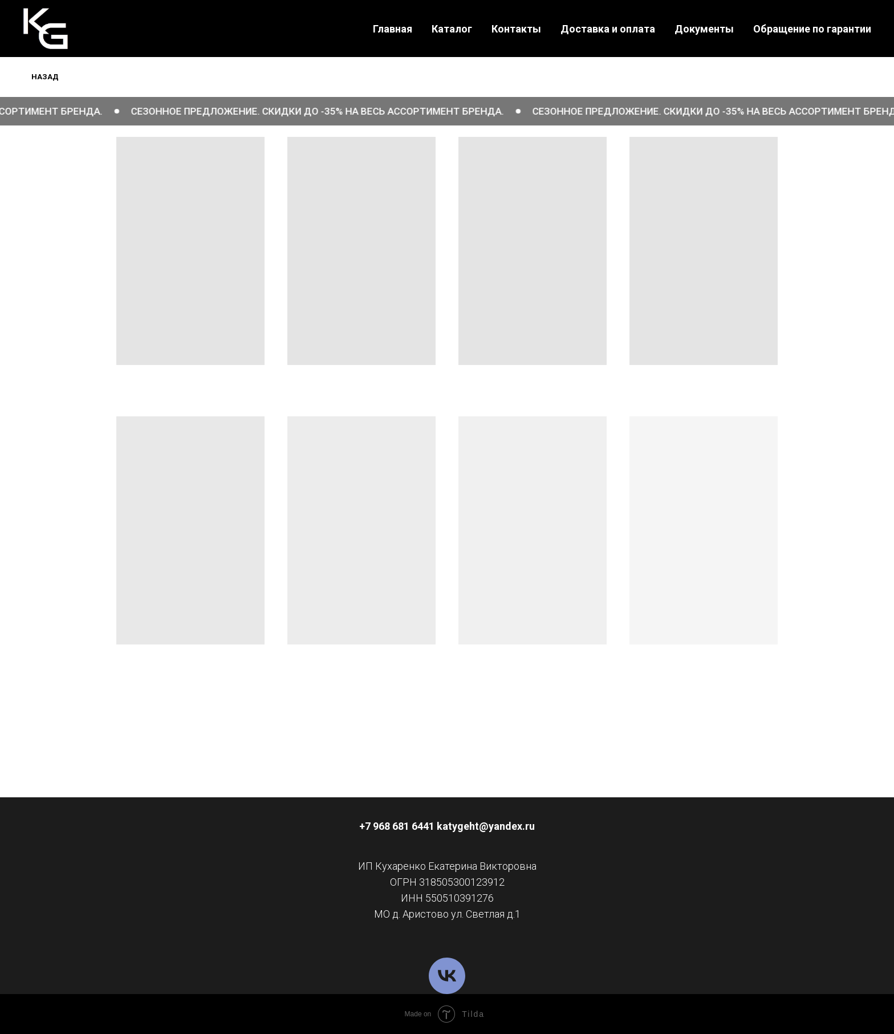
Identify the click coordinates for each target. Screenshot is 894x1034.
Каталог (452, 29)
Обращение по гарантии (812, 29)
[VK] (447, 976)
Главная (392, 29)
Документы (704, 29)
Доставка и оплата (607, 29)
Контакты (516, 29)
